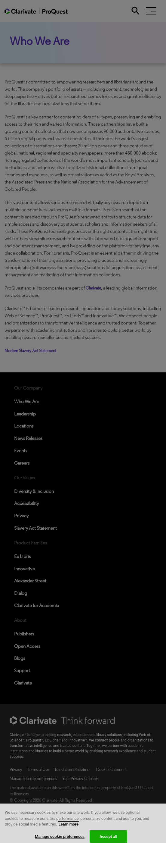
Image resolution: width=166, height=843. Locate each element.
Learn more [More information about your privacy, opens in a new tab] (69, 828)
